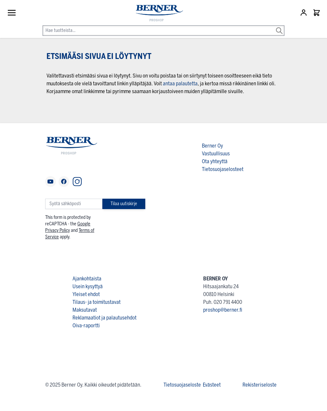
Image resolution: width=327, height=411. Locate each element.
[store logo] (156, 13)
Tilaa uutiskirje (124, 203)
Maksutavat (84, 310)
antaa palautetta (180, 83)
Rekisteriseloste (259, 385)
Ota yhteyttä (215, 161)
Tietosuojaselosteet (222, 169)
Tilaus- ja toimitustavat (96, 302)
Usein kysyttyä (87, 286)
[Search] (279, 26)
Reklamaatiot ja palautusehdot (104, 318)
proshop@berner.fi (222, 310)
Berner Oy (212, 146)
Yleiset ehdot (86, 294)
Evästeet (212, 385)
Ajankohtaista (86, 279)
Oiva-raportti (86, 325)
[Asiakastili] (304, 12)
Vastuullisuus (216, 153)
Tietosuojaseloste (182, 385)
